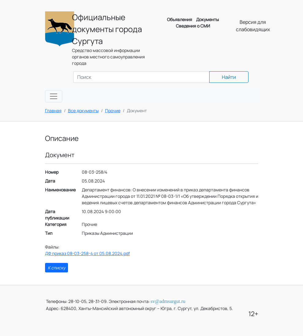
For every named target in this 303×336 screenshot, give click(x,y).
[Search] (141, 77)
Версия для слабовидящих (253, 26)
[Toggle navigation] (53, 96)
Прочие (112, 110)
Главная (53, 110)
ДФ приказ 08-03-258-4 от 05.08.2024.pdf (87, 253)
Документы (207, 19)
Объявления (179, 19)
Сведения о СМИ (193, 26)
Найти (229, 77)
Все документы (83, 110)
